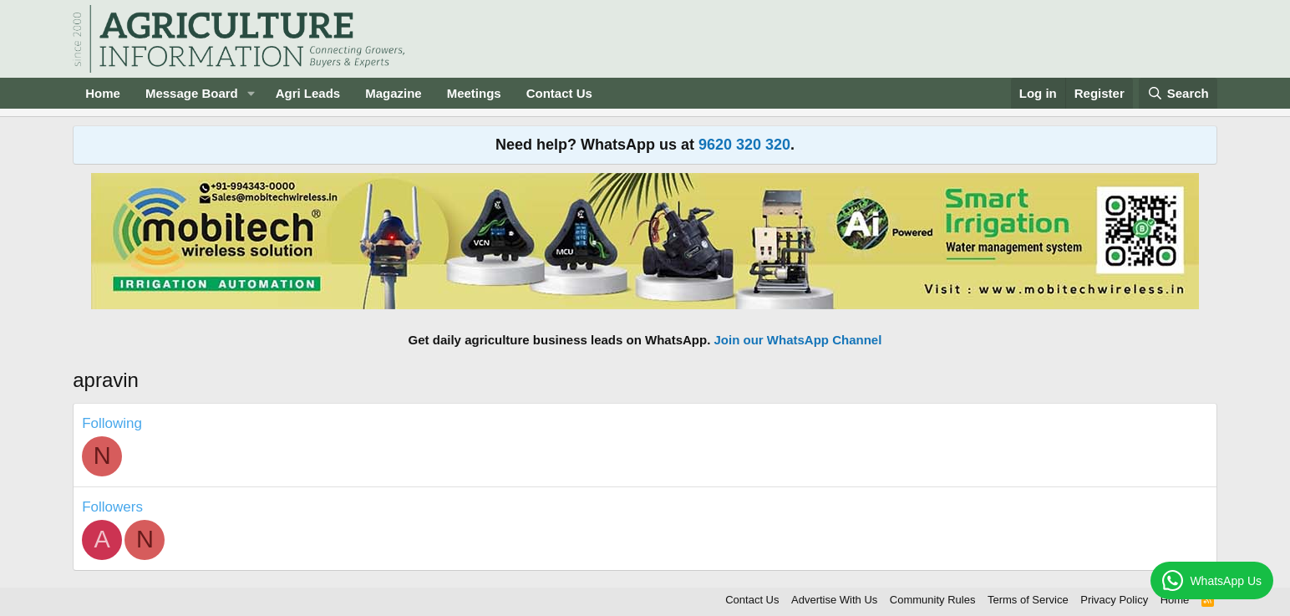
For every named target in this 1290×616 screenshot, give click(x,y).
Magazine (393, 93)
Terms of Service (1028, 599)
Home (102, 93)
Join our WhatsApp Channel (798, 340)
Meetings (474, 93)
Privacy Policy (1114, 599)
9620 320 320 (744, 144)
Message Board (191, 93)
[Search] (1178, 93)
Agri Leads (308, 93)
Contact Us (559, 93)
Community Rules (933, 599)
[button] (251, 93)
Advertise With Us (834, 599)
